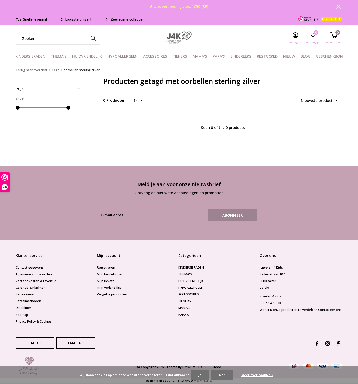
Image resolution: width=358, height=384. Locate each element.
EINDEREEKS (240, 57)
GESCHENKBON (329, 57)
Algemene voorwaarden (34, 275)
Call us (35, 343)
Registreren (106, 268)
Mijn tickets (105, 281)
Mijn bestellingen (110, 275)
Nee (222, 375)
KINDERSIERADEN (30, 57)
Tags (55, 70)
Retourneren (25, 295)
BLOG (306, 57)
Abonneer (232, 215)
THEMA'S (59, 57)
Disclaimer (23, 308)
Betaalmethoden (28, 302)
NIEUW (289, 57)
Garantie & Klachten (30, 288)
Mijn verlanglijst (109, 288)
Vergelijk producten (112, 295)
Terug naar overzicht (31, 70)
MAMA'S (200, 57)
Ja (199, 375)
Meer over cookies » (257, 375)
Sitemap (22, 315)
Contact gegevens (30, 268)
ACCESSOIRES (155, 57)
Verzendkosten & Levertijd (36, 281)
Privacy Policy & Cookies (34, 322)
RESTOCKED (267, 57)
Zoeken (93, 39)
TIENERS (180, 57)
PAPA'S (219, 57)
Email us (75, 343)
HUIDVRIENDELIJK (87, 57)
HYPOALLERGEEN (122, 57)
